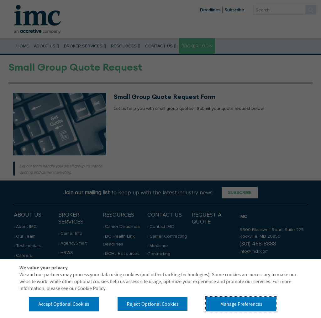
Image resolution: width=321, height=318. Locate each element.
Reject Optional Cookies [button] (153, 304)
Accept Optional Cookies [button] (63, 304)
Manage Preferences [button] (241, 304)
